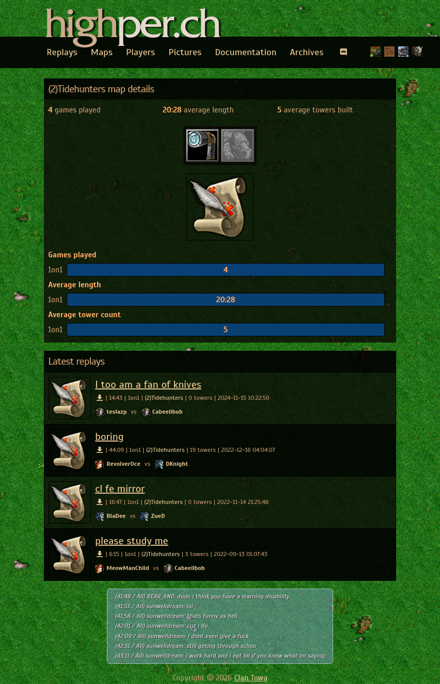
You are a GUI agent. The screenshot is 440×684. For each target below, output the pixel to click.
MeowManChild (127, 568)
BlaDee (115, 515)
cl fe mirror (120, 488)
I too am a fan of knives (148, 384)
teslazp (116, 411)
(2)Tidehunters (164, 397)
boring (109, 436)
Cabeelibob (167, 411)
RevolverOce (123, 463)
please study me (131, 540)
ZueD (158, 515)
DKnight (177, 463)
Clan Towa (251, 677)
